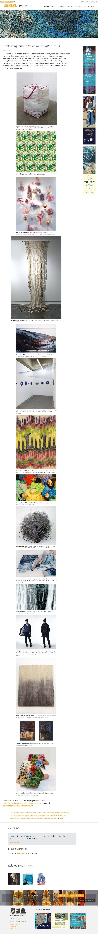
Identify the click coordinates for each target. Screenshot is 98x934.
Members (62, 6)
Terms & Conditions (15, 924)
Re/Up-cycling (35, 818)
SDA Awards (44, 818)
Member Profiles (43, 816)
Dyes (44, 812)
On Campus (22, 818)
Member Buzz (32, 816)
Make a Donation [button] (76, 895)
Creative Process (25, 812)
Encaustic (58, 812)
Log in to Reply (15, 842)
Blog (92, 6)
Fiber (11, 816)
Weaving (61, 818)
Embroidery (50, 812)
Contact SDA (13, 928)
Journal (80, 6)
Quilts (28, 818)
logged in (20, 853)
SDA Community (53, 818)
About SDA (46, 6)
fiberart (16, 816)
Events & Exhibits (71, 6)
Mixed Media (63, 816)
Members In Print (53, 816)
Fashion (63, 812)
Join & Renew (54, 6)
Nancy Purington (6, 2)
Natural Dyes (14, 818)
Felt (68, 812)
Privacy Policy (13, 926)
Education (86, 6)
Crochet (33, 812)
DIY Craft (39, 812)
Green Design (23, 816)
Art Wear (16, 812)
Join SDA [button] (63, 895)
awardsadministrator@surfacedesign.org (17, 805)
